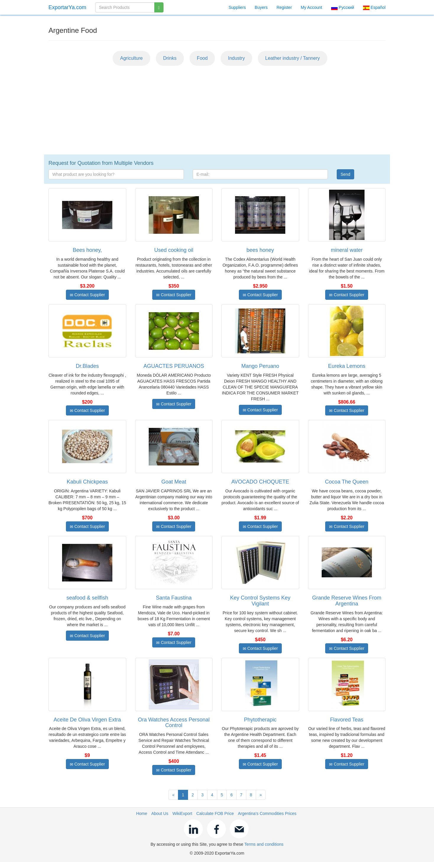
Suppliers (237, 7)
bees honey (260, 250)
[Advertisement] (217, 110)
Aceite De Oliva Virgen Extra (87, 720)
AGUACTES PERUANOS (173, 366)
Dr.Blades (87, 366)
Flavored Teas (346, 720)
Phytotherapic (260, 720)
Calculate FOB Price (215, 813)
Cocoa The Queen (346, 482)
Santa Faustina (174, 598)
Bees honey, (87, 250)
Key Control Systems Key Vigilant (260, 601)
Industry (236, 58)
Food (202, 58)
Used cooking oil (173, 250)
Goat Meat (173, 482)
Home (141, 813)
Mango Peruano (260, 366)
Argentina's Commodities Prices (267, 813)
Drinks (169, 58)
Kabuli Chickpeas (87, 482)
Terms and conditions (263, 844)
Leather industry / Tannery (292, 58)
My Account (311, 7)
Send (345, 174)
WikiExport (182, 813)
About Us (160, 813)
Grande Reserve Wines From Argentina (346, 601)
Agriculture (131, 58)
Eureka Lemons (346, 366)
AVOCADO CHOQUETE (260, 482)
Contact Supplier (87, 294)
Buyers (261, 7)
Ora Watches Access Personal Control (174, 723)
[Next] (261, 795)
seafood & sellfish (87, 598)
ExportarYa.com (67, 7)
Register (284, 7)
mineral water (347, 250)
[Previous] (174, 795)
